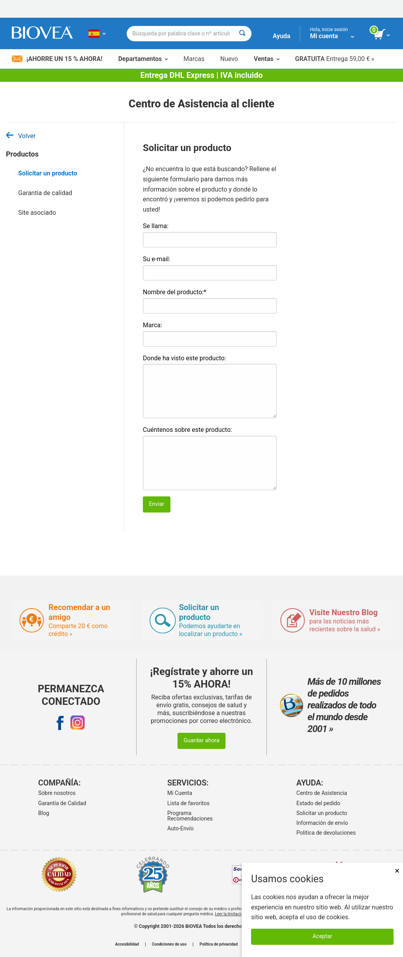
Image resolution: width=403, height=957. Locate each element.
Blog (43, 813)
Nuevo (229, 59)
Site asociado (37, 212)
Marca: (152, 325)
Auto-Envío (180, 828)
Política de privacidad (219, 944)
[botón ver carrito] (382, 34)
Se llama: (155, 226)
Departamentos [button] (143, 59)
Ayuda (281, 36)
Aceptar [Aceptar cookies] (322, 936)
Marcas (193, 59)
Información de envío (322, 823)
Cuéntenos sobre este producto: (187, 429)
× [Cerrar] (397, 871)
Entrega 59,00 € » (334, 59)
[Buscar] (242, 33)
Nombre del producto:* (174, 292)
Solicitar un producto (47, 173)
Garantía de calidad (45, 193)
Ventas (266, 59)
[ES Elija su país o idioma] (97, 33)
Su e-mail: (156, 259)
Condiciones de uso (169, 944)
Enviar (156, 504)
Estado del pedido (318, 803)
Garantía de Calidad (62, 803)
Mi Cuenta (179, 793)
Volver (20, 136)
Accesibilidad (127, 944)
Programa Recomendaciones (190, 816)
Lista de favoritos (188, 803)
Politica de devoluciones (326, 833)
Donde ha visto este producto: (184, 358)
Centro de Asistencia (321, 793)
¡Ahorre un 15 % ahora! (57, 59)
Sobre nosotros (57, 793)
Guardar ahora (201, 740)
